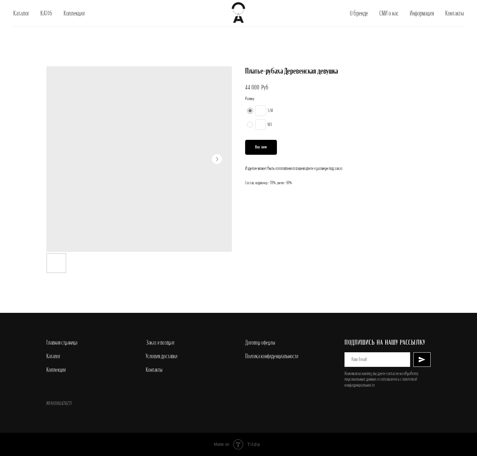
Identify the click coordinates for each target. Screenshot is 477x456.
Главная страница (61, 343)
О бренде (359, 13)
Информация (422, 13)
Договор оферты (260, 343)
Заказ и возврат (160, 343)
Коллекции (74, 13)
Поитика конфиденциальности (271, 356)
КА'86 (46, 13)
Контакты (454, 13)
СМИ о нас (388, 13)
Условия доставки (161, 356)
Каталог (21, 13)
